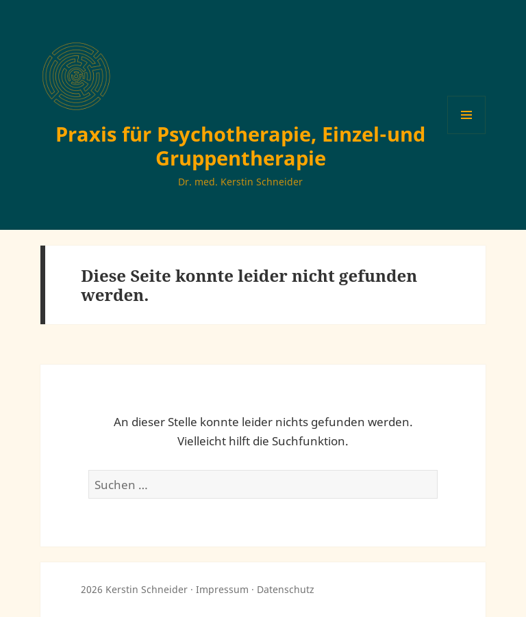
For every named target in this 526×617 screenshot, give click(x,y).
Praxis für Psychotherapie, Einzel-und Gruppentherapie (240, 145)
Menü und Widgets (467, 133)
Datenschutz (285, 589)
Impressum (222, 589)
